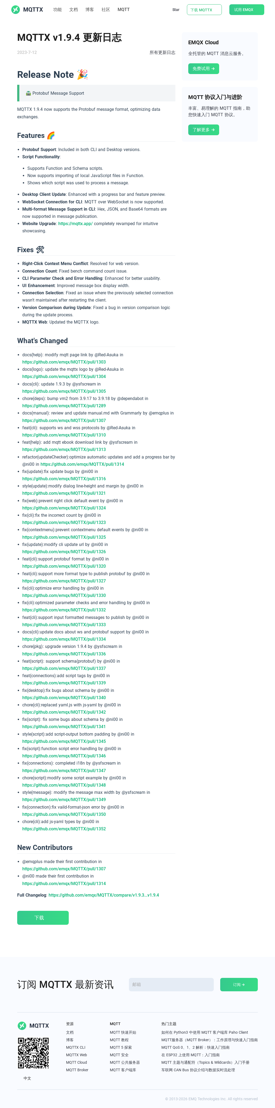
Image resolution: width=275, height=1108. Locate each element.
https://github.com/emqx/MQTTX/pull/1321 (64, 493)
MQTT (126, 9)
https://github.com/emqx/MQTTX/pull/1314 (82, 464)
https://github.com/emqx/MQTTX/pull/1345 (64, 741)
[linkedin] (31, 1099)
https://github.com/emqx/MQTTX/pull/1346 (64, 755)
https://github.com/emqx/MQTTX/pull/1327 (64, 581)
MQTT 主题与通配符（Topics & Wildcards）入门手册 (205, 1062)
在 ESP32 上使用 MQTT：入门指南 (190, 1055)
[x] (20, 1099)
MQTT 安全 (119, 1055)
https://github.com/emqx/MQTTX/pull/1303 (64, 362)
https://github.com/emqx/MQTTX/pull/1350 (64, 814)
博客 (89, 9)
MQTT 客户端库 (123, 1070)
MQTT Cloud (76, 1062)
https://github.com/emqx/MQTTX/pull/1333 (64, 624)
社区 (106, 9)
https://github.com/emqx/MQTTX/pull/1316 (64, 478)
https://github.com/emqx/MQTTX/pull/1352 (64, 828)
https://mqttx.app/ (75, 223)
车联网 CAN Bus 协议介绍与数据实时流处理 (198, 1070)
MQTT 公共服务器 (125, 1062)
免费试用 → (204, 68)
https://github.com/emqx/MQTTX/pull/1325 (64, 537)
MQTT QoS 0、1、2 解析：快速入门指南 (195, 1047)
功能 (57, 9)
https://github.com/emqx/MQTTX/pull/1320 (64, 566)
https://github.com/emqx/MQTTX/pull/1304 (64, 376)
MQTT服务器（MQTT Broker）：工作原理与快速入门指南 (209, 1040)
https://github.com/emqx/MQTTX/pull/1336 (64, 653)
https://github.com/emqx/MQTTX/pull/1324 (64, 508)
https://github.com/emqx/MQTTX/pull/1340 (64, 697)
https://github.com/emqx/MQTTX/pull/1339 (64, 682)
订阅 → (239, 984)
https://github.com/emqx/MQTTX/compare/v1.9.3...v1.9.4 (104, 895)
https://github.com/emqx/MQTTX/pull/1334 (64, 639)
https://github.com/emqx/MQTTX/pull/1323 (64, 522)
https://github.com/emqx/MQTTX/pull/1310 (64, 435)
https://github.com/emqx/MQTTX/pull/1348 (64, 785)
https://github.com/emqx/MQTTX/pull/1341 (64, 726)
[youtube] (43, 1099)
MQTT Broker (77, 1070)
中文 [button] (27, 1078)
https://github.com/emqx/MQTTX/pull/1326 (64, 551)
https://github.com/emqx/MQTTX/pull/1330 (64, 595)
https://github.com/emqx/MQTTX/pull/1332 (64, 609)
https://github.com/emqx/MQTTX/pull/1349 (64, 799)
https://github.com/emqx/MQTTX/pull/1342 (64, 712)
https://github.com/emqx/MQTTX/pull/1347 (64, 770)
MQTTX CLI (75, 1047)
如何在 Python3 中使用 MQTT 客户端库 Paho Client (204, 1032)
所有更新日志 (162, 52)
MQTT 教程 (119, 1040)
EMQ (193, 1099)
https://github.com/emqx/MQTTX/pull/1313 (64, 449)
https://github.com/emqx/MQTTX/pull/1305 (64, 391)
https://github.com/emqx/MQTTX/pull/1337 (64, 668)
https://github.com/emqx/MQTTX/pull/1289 (64, 405)
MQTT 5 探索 (121, 1047)
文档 (73, 9)
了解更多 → (204, 129)
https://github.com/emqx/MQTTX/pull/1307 (64, 420)
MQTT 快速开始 (123, 1032)
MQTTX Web (76, 1055)
